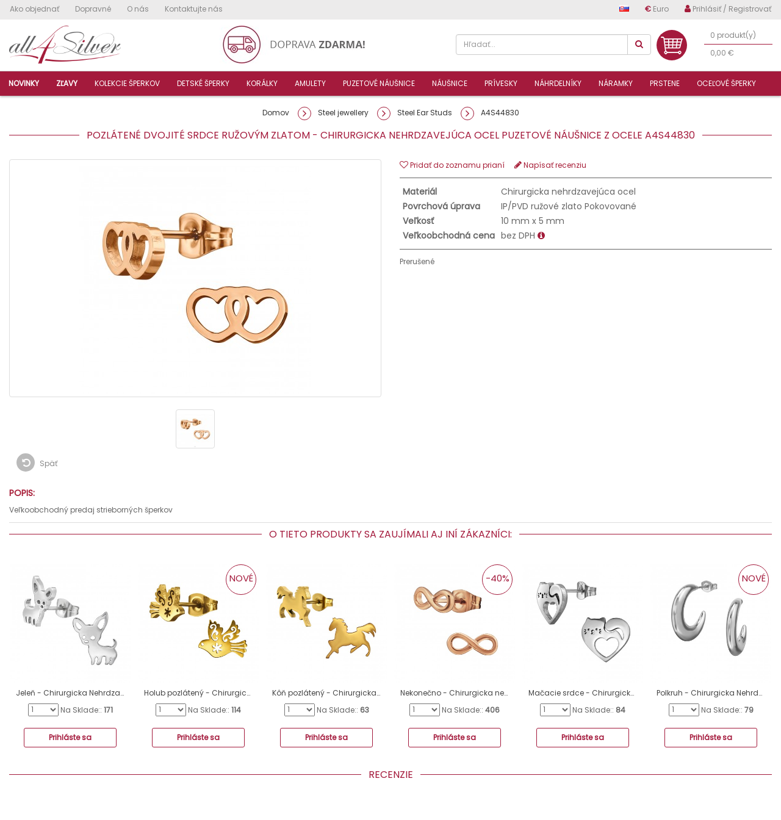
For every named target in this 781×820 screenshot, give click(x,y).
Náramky (616, 83)
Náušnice (449, 83)
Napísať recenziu (550, 165)
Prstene (665, 83)
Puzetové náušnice (379, 83)
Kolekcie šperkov (127, 83)
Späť (36, 462)
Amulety (310, 83)
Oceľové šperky (726, 83)
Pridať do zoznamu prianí (452, 165)
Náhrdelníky (557, 83)
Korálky (262, 83)
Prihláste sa (70, 737)
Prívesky (500, 83)
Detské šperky (203, 83)
